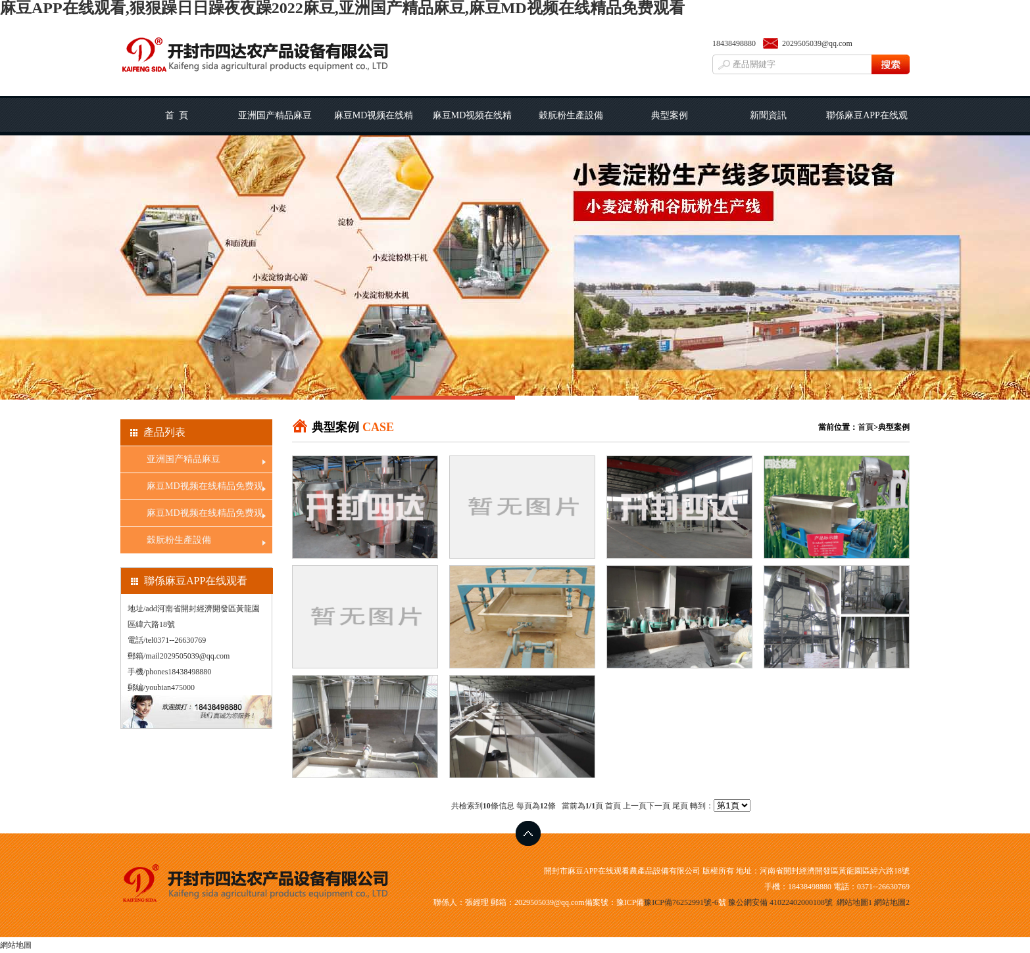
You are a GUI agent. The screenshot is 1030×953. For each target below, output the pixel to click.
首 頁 (176, 115)
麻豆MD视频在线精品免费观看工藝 (374, 122)
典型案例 (669, 115)
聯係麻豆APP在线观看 (867, 122)
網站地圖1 (854, 902)
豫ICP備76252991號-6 (681, 902)
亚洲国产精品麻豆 (275, 115)
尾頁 (680, 805)
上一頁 (635, 805)
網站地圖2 (892, 902)
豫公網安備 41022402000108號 (780, 902)
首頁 (865, 427)
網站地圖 (16, 945)
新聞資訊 (768, 115)
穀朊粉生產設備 (571, 115)
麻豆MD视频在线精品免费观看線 (472, 122)
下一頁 (658, 805)
